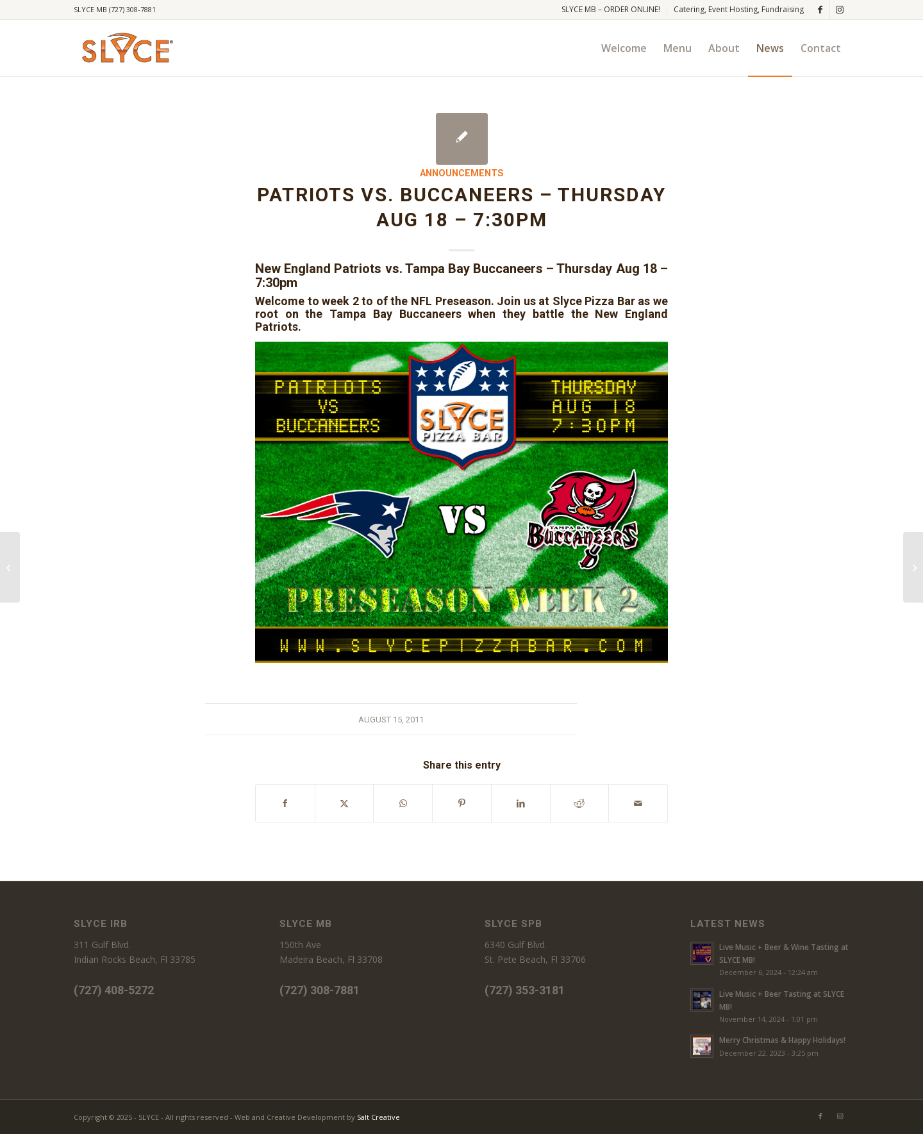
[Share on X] (344, 803)
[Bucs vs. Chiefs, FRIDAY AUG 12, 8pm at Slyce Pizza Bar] (10, 567)
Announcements (462, 173)
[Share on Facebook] (285, 803)
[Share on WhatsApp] (403, 803)
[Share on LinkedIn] (521, 803)
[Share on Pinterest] (462, 803)
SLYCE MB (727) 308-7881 (115, 9)
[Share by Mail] (638, 803)
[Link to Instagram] (839, 9)
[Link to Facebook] (820, 9)
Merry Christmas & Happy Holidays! (782, 1040)
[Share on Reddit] (580, 803)
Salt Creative (378, 1117)
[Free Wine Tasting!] (913, 567)
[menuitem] (611, 9)
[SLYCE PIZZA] (125, 48)
